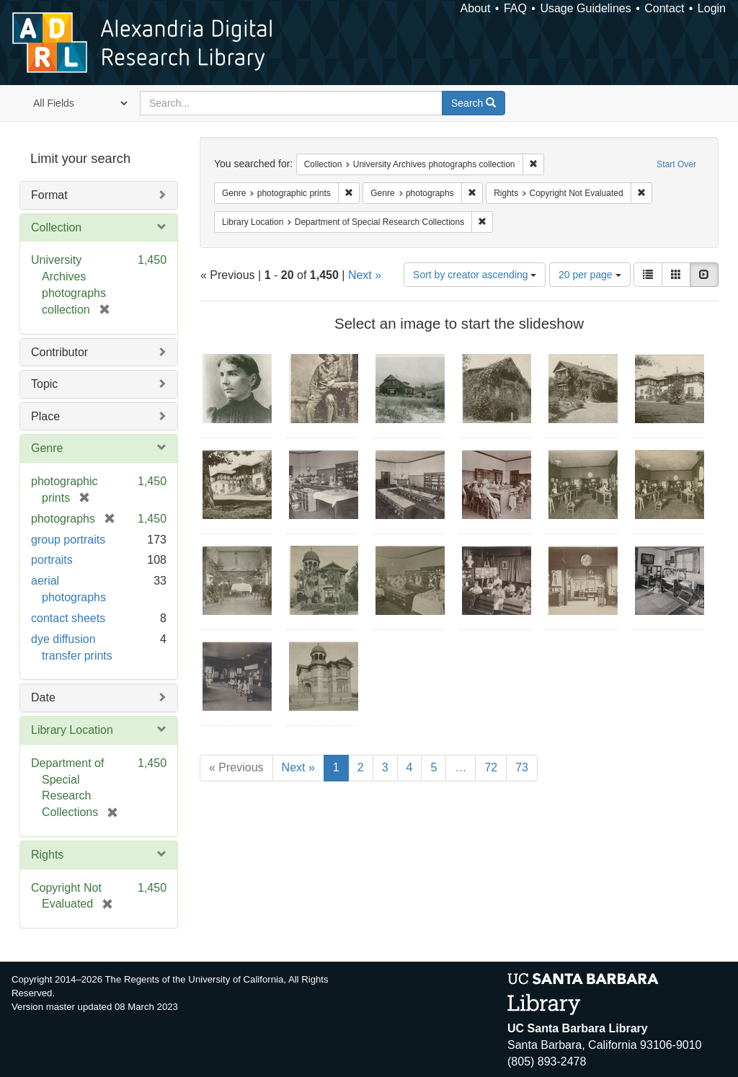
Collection (56, 227)
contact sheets (68, 618)
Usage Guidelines (585, 8)
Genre (47, 448)
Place (45, 416)
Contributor (59, 352)
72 (490, 767)
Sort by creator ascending (474, 274)
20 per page (590, 274)
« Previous (236, 767)
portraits (52, 560)
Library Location (72, 730)
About (476, 8)
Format (49, 195)
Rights (47, 854)
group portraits (68, 539)
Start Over (676, 164)
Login (712, 8)
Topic (44, 384)
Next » (364, 275)
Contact (664, 8)
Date (43, 697)
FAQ (515, 8)
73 (521, 767)
